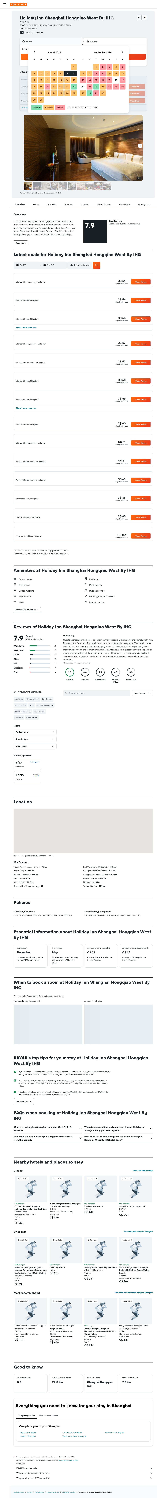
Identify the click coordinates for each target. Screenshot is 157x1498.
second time (39, 733)
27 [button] (61, 93)
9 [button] (34, 80)
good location (20, 727)
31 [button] (41, 99)
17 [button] (41, 86)
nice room (19, 721)
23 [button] (34, 93)
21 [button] (67, 86)
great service (31, 739)
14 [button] (67, 80)
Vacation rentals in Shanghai (74, 1458)
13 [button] (61, 80)
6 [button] (60, 73)
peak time (19, 739)
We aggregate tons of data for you (84, 1494)
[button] (5, 4)
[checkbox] (27, 786)
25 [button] (47, 93)
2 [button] (34, 73)
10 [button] (41, 80)
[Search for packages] (4, 30)
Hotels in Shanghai (28, 1458)
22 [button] (74, 86)
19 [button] (54, 86)
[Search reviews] (99, 715)
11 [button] (47, 80)
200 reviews (37, 32)
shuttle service (33, 721)
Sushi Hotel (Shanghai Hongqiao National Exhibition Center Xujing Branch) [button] (134, 1292)
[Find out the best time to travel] (4, 49)
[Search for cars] (4, 24)
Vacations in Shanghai (114, 1454)
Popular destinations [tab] (48, 1437)
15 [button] (74, 80)
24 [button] (41, 93)
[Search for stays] (4, 18)
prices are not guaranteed (68, 1482)
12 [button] (54, 80)
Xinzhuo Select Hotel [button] (93, 1228)
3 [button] (41, 73)
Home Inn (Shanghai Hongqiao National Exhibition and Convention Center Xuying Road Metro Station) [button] (31, 1292)
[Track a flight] (4, 43)
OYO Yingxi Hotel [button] (57, 1289)
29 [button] (74, 93)
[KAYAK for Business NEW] (4, 55)
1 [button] (73, 66)
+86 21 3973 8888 (28, 28)
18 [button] (48, 86)
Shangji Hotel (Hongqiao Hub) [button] (132, 1228)
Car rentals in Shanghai (72, 1454)
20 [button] (60, 86)
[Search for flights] (4, 12)
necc (32, 727)
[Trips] (4, 62)
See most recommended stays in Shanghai (133, 1314)
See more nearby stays (142, 1192)
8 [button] (74, 73)
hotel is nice (47, 721)
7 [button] (67, 73)
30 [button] (34, 99)
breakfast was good (45, 727)
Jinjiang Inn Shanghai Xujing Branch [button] (100, 1289)
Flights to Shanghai (28, 1454)
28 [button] (67, 93)
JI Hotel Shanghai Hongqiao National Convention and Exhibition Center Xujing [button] (31, 1231)
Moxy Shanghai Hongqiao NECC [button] (133, 1347)
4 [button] (47, 73)
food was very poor (23, 733)
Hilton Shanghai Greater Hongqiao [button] (65, 1225)
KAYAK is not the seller (84, 1489)
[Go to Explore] (4, 37)
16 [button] (34, 86)
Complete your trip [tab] (26, 1437)
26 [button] (54, 93)
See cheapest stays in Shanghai (138, 1253)
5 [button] (54, 73)
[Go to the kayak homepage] (18, 4)
